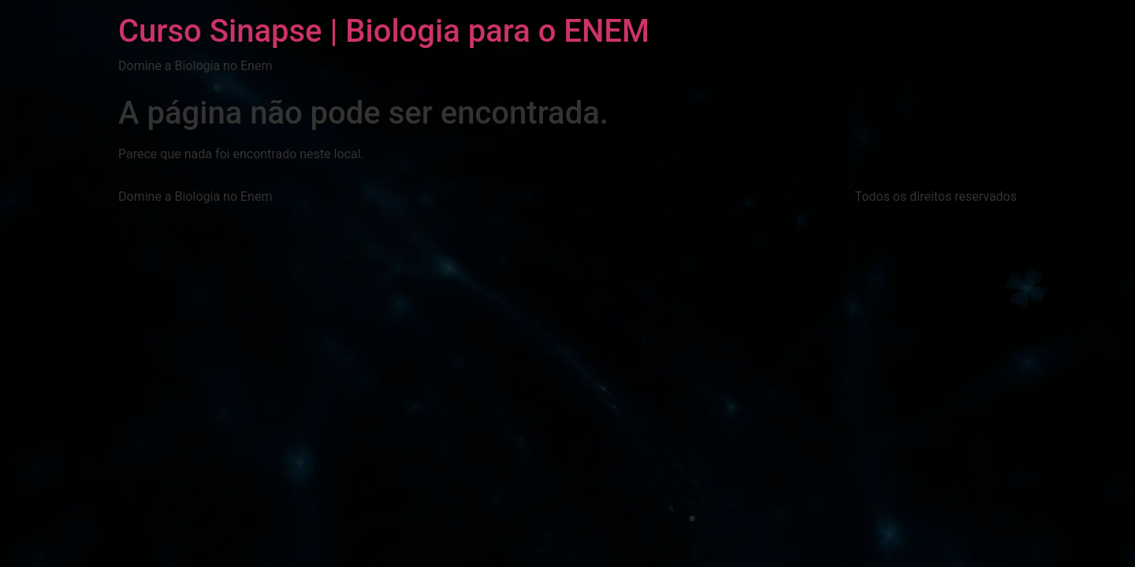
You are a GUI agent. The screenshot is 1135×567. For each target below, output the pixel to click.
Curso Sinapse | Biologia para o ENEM (383, 31)
